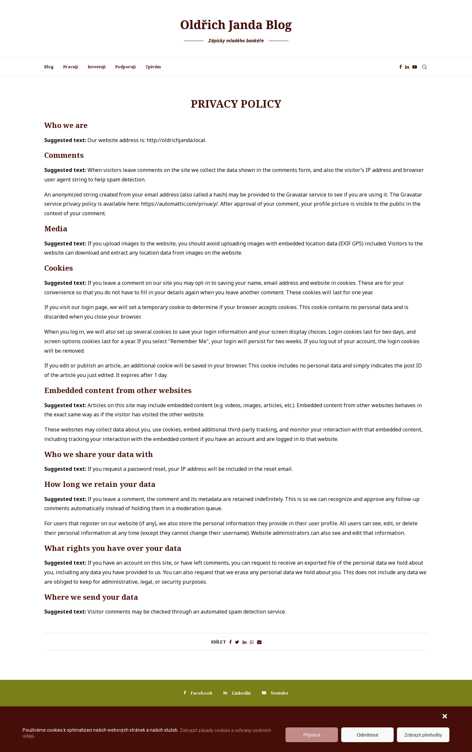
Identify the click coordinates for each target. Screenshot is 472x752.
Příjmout (311, 735)
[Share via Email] (259, 642)
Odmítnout (367, 735)
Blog (48, 67)
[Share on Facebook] (230, 642)
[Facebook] (400, 66)
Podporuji (125, 67)
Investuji (97, 67)
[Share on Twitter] (237, 642)
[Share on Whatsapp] (252, 642)
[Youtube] (414, 66)
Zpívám (153, 67)
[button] (445, 717)
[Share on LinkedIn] (244, 642)
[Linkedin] (407, 66)
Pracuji (70, 67)
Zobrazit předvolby (423, 735)
